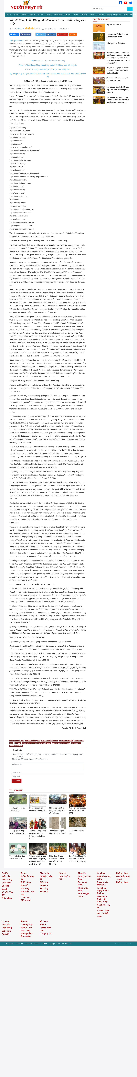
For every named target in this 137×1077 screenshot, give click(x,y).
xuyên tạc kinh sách (49, 740)
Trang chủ (10, 944)
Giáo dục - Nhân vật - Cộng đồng (102, 899)
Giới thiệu (101, 14)
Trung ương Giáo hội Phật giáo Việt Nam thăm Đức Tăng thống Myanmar (118, 89)
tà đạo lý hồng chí (33, 740)
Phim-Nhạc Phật (83, 889)
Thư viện (40, 14)
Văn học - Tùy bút (103, 906)
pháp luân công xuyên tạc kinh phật (36, 743)
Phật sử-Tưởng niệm (104, 877)
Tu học (16, 14)
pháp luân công (16, 746)
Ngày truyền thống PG (103, 883)
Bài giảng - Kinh (83, 883)
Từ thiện (93, 14)
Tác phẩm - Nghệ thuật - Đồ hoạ (103, 890)
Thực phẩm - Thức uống (27, 935)
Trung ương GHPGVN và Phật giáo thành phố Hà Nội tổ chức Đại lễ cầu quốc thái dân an (118, 99)
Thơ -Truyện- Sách (84, 895)
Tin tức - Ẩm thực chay (26, 929)
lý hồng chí (76, 743)
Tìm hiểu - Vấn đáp (27, 893)
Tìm (130, 9)
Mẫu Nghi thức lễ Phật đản (116, 43)
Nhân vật (44, 892)
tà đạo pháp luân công (61, 743)
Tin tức (8, 14)
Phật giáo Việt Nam (84, 877)
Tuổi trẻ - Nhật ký (27, 877)
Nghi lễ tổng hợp (64, 877)
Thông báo (7, 898)
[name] (48, 772)
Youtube (37, 944)
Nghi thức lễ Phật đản (114, 25)
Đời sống (44, 888)
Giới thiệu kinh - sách (123, 877)
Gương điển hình (45, 929)
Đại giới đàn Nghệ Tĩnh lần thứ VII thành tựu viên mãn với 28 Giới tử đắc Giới (118, 70)
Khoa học (44, 885)
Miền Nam (6, 883)
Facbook (28, 944)
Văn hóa (49, 14)
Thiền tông (26, 882)
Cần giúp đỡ (45, 934)
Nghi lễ (32, 14)
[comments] (48, 766)
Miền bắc (6, 925)
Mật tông (25, 888)
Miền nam (6, 931)
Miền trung (7, 928)
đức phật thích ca (17, 740)
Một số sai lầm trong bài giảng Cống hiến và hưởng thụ (57, 810)
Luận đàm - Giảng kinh (26, 898)
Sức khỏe (84, 14)
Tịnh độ (24, 885)
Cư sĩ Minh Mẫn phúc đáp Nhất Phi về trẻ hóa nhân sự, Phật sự (77, 858)
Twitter (44, 944)
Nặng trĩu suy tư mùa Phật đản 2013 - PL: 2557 (77, 810)
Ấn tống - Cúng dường (114, 14)
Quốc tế (5, 886)
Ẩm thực (75, 14)
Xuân (99, 916)
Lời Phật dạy (27, 925)
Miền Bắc (6, 876)
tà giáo (17, 743)
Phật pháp (24, 14)
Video (126, 14)
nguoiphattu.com (16, 40)
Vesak (4, 889)
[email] (48, 776)
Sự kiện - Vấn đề (46, 877)
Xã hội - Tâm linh (7, 893)
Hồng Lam (20, 29)
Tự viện (67, 14)
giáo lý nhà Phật (66, 740)
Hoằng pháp (58, 14)
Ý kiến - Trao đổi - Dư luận (103, 912)
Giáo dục (44, 882)
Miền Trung (7, 879)
